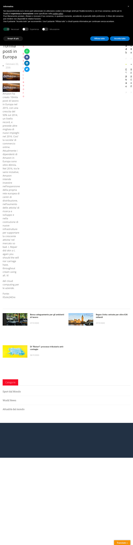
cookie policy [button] (58, 14)
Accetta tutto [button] (119, 38)
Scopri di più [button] (13, 38)
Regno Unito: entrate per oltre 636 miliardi (112, 316)
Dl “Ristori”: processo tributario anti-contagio (47, 348)
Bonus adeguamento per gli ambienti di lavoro (47, 316)
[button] (27, 51)
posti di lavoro (23, 75)
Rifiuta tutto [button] (99, 38)
